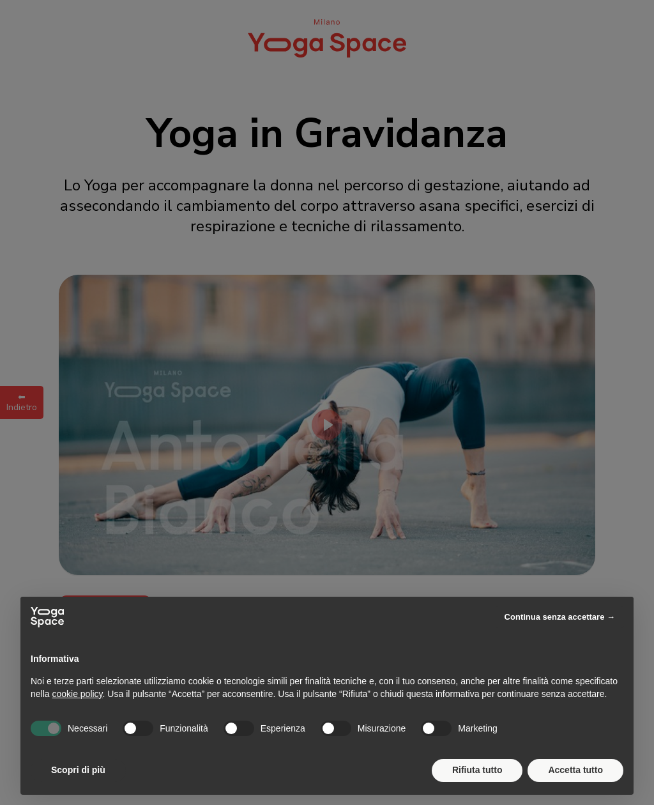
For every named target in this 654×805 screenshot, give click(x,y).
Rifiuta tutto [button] (477, 770)
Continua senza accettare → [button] (560, 617)
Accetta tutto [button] (575, 770)
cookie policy (77, 694)
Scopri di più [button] (78, 770)
